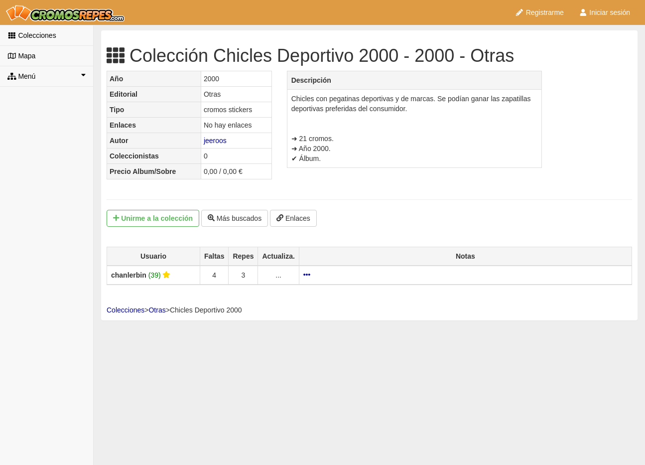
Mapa (21, 56)
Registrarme (539, 12)
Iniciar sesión (604, 12)
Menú (46, 75)
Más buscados (234, 218)
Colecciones (31, 35)
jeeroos (215, 141)
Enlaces (293, 218)
